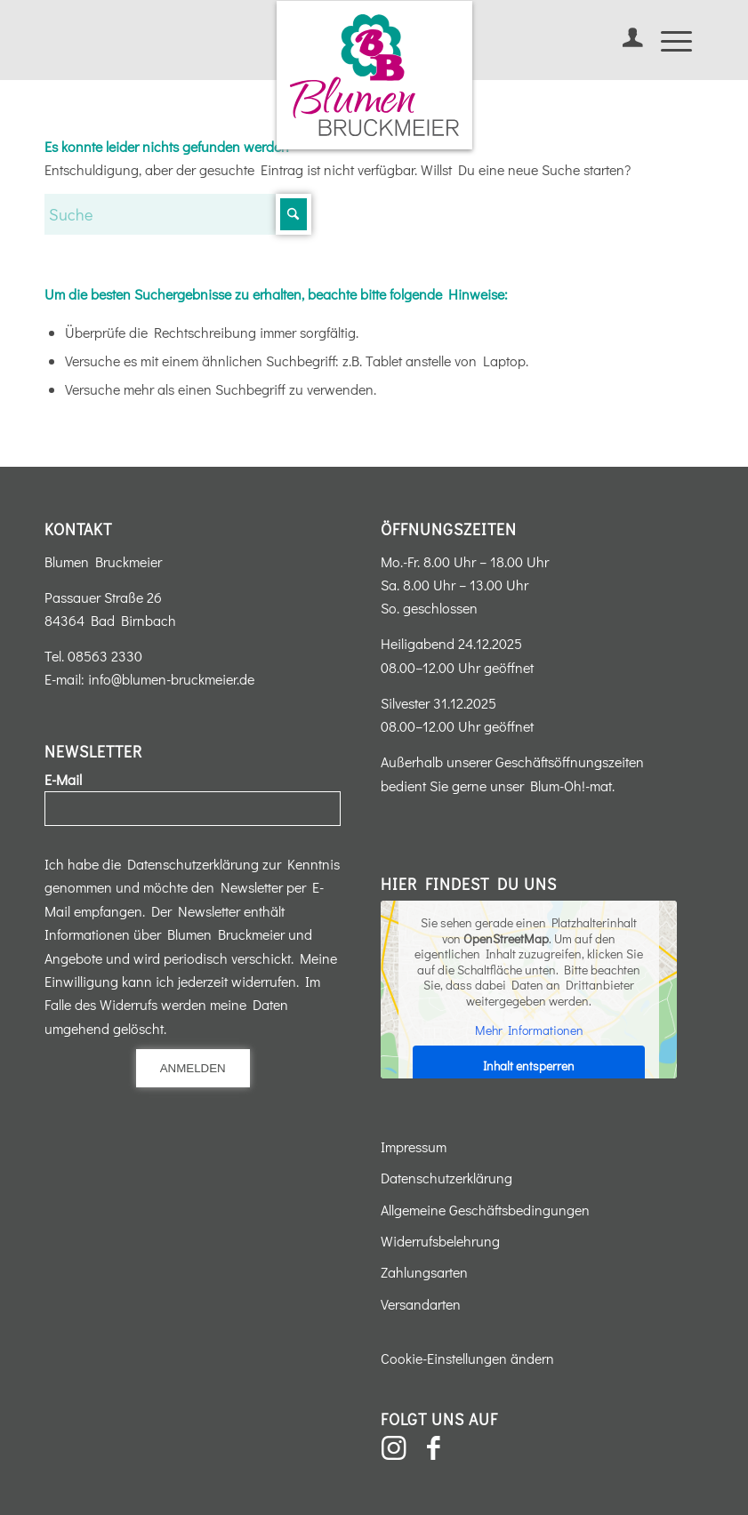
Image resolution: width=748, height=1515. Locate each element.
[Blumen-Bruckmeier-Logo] (374, 75)
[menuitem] (624, 40)
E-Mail (63, 779)
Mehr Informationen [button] (529, 1030)
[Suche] (177, 214)
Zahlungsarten (424, 1271)
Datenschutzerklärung (446, 1177)
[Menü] (667, 40)
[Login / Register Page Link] (624, 40)
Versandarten (421, 1304)
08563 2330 (105, 655)
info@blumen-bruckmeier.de (171, 678)
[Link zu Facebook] (434, 1448)
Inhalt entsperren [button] (529, 1064)
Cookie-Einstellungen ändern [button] (467, 1358)
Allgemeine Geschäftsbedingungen (485, 1209)
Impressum (413, 1146)
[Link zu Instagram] (394, 1448)
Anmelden (193, 1068)
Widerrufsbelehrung (440, 1240)
